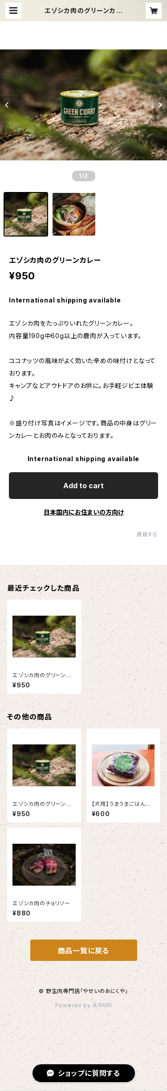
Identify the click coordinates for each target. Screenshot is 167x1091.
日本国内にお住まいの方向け (84, 512)
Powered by (83, 1005)
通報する (147, 534)
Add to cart (83, 485)
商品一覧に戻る (84, 950)
